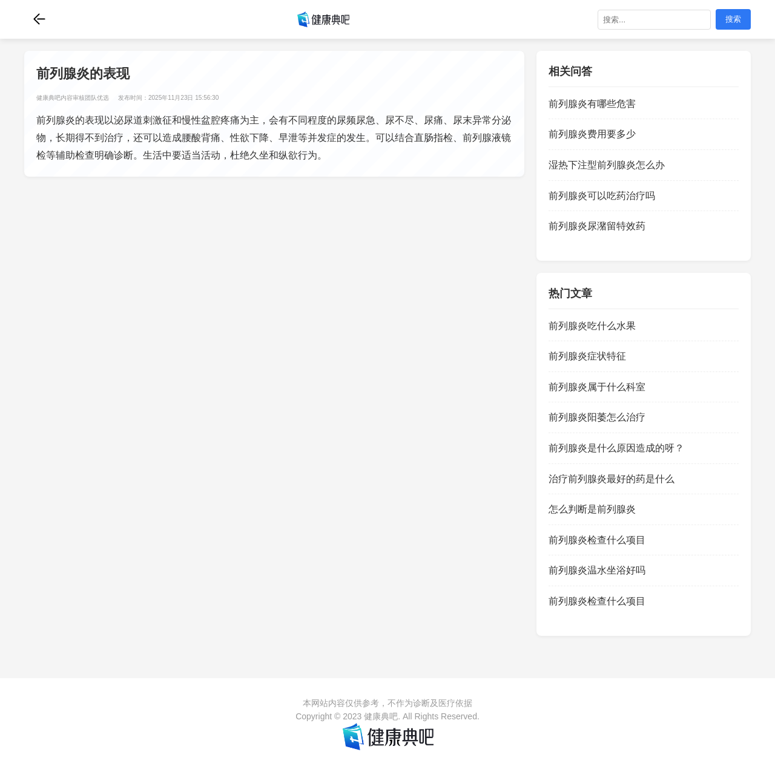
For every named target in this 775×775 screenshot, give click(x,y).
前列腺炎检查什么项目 (597, 540)
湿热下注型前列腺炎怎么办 (607, 165)
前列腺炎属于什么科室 (597, 387)
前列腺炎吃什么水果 (592, 326)
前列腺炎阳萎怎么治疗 (597, 417)
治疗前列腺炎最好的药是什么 (611, 479)
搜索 (733, 19)
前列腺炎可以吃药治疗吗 (602, 196)
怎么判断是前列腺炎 (592, 509)
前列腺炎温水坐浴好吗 (597, 570)
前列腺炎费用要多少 (592, 134)
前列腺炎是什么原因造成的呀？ (616, 448)
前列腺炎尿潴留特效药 (597, 226)
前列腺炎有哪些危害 (592, 104)
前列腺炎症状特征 (587, 356)
